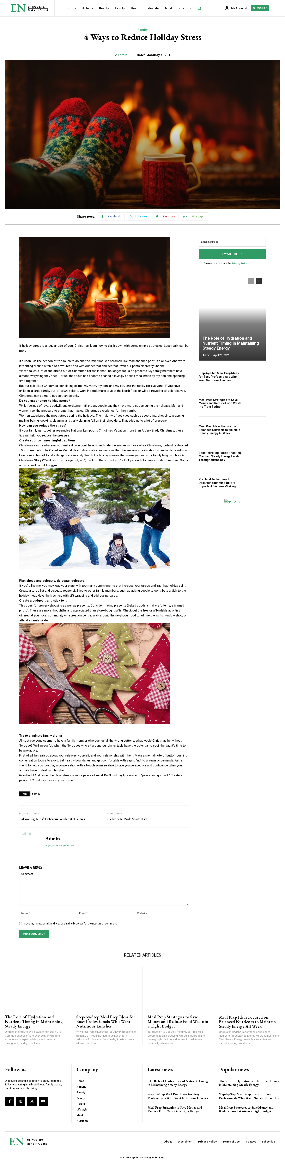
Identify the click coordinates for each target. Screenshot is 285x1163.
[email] (232, 242)
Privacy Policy (239, 263)
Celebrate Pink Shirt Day (127, 819)
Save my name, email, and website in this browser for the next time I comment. (70, 923)
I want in (232, 254)
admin (122, 55)
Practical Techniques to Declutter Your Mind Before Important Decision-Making (217, 483)
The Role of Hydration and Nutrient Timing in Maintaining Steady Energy (230, 343)
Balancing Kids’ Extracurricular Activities (52, 819)
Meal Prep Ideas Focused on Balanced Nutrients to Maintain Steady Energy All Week (219, 430)
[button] (199, 8)
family (36, 793)
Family (142, 30)
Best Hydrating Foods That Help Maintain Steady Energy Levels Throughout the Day (220, 456)
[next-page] (259, 281)
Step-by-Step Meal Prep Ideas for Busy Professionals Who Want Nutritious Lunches (219, 377)
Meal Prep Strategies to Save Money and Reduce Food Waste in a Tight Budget (220, 403)
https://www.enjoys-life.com (59, 845)
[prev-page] (251, 281)
